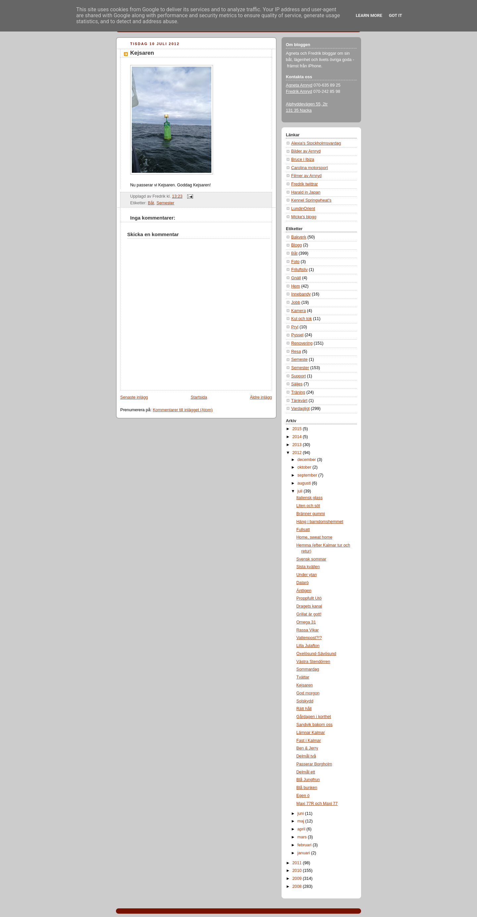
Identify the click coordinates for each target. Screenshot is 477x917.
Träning (298, 392)
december (307, 459)
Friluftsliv (299, 269)
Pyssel (297, 335)
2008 (297, 886)
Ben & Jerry (307, 748)
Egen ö (303, 795)
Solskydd (304, 701)
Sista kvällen (308, 566)
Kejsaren (142, 53)
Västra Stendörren (313, 661)
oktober (305, 467)
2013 (297, 444)
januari (304, 853)
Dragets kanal (309, 606)
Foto (295, 261)
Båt (151, 203)
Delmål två (306, 756)
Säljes (296, 384)
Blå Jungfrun (308, 779)
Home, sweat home (314, 537)
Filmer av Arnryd (306, 175)
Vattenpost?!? (309, 637)
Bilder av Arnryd (306, 151)
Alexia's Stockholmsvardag (316, 143)
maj (301, 821)
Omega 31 (306, 622)
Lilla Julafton (308, 645)
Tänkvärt (299, 400)
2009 (297, 878)
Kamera (298, 310)
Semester (165, 203)
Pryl (294, 327)
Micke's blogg (303, 217)
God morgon (308, 693)
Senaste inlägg (134, 397)
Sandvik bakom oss (314, 724)
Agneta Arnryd (299, 85)
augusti (304, 483)
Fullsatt (303, 529)
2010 (297, 870)
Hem (295, 286)
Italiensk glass (309, 497)
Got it (395, 15)
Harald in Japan (305, 192)
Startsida (199, 397)
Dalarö (302, 582)
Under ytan (306, 574)
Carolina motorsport (309, 167)
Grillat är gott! (309, 614)
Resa (296, 351)
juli (300, 491)
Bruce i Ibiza (302, 159)
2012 (297, 452)
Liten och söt (308, 505)
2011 (297, 863)
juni (301, 813)
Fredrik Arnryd (299, 91)
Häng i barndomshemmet (320, 521)
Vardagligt (300, 408)
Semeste (299, 359)
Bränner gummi (310, 513)
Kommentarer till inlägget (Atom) (183, 410)
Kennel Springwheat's (311, 200)
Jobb (295, 302)
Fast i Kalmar (308, 740)
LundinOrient (303, 208)
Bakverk (298, 237)
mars (302, 837)
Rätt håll (304, 708)
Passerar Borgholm (314, 764)
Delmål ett (305, 772)
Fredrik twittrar (304, 184)
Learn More (369, 15)
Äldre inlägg (261, 397)
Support (298, 376)
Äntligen (304, 590)
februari (305, 845)
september (307, 475)
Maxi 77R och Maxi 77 (317, 803)
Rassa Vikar (307, 630)
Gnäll (296, 278)
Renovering (302, 343)
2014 (297, 436)
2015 (297, 428)
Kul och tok (301, 318)
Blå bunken (306, 787)
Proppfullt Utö (309, 598)
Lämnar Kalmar (310, 732)
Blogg (296, 245)
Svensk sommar (311, 559)
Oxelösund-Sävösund (316, 653)
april (301, 829)
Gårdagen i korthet (313, 716)
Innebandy (301, 294)
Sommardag (307, 669)
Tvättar (302, 677)
